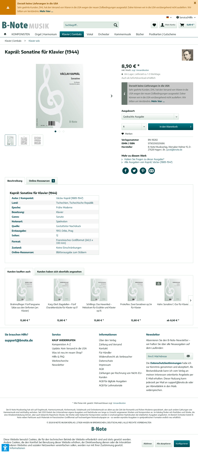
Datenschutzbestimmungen (166, 363)
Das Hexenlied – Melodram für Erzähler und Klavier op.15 (99, 307)
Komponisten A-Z (61, 344)
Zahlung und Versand (110, 344)
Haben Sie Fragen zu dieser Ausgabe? (143, 159)
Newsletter (58, 364)
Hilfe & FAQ (58, 356)
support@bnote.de (19, 340)
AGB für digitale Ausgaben (113, 381)
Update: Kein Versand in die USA (69, 348)
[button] (5, 447)
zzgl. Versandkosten (140, 70)
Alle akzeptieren (164, 443)
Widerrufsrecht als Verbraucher (115, 356)
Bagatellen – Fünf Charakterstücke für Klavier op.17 (62, 306)
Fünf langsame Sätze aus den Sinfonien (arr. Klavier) (25, 307)
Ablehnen (148, 443)
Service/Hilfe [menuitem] (184, 17)
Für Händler (105, 352)
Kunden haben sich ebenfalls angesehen (59, 271)
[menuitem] (91, 25)
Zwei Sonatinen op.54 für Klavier (136, 306)
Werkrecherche (60, 360)
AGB (101, 368)
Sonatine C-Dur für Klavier (173, 304)
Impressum (105, 364)
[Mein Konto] (168, 25)
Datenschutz (106, 360)
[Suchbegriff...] (91, 25)
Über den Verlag (107, 340)
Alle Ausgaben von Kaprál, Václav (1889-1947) (147, 162)
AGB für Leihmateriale (110, 385)
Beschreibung (14, 180)
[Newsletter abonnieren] (188, 356)
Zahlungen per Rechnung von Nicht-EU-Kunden (120, 375)
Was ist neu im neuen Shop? (67, 352)
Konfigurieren (182, 443)
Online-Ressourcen (42, 180)
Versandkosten (119, 403)
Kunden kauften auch (19, 271)
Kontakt (103, 348)
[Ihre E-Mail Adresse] (165, 356)
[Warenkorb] (187, 25)
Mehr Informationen (14, 448)
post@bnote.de (174, 149)
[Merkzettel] (154, 25)
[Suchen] (115, 25)
